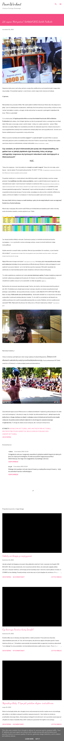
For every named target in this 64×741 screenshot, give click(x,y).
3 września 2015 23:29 (20, 466)
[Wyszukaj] (56, 3)
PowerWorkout (11, 4)
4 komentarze (18, 724)
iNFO (29, 428)
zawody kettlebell (9, 434)
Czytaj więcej (56, 577)
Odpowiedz (13, 462)
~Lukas (10, 451)
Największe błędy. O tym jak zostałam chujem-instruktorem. (28, 703)
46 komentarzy (18, 577)
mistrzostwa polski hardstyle (14, 431)
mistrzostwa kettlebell (41, 428)
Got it (37, 739)
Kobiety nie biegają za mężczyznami (17, 555)
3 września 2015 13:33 (21, 451)
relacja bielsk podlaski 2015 (37, 431)
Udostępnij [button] (6, 437)
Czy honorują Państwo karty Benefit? (18, 629)
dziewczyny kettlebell (18, 428)
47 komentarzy (18, 650)
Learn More (29, 739)
